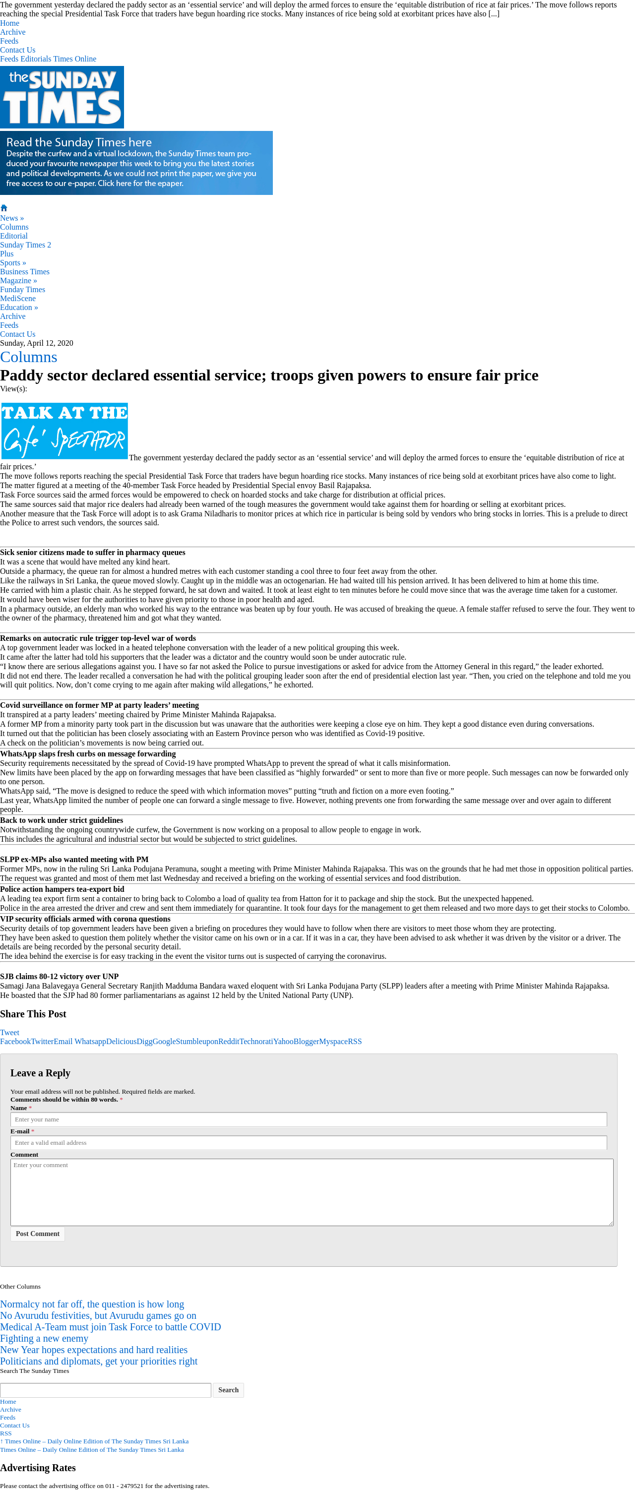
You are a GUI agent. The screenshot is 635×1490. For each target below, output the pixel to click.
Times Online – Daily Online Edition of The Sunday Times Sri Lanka (94, 1441)
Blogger (306, 1041)
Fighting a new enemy (44, 1338)
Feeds (9, 41)
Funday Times (22, 289)
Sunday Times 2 (25, 245)
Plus (7, 253)
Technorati (256, 1041)
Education (19, 307)
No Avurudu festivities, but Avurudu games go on (98, 1315)
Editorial (14, 236)
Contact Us (18, 50)
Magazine (18, 280)
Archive (13, 32)
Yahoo (283, 1041)
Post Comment (38, 1234)
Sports (13, 262)
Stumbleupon (197, 1041)
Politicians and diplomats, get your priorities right (98, 1361)
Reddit (229, 1041)
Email (63, 1041)
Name (18, 1108)
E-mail (20, 1131)
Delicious (121, 1041)
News (12, 218)
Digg (144, 1041)
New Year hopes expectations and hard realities (94, 1349)
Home (9, 23)
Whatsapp (90, 1041)
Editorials (35, 59)
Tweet (9, 1032)
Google (164, 1041)
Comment (24, 1154)
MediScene (18, 298)
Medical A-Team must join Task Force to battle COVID (110, 1326)
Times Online (74, 59)
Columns (14, 227)
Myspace (333, 1041)
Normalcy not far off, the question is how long (92, 1304)
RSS (355, 1041)
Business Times (25, 271)
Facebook (15, 1041)
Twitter (42, 1041)
